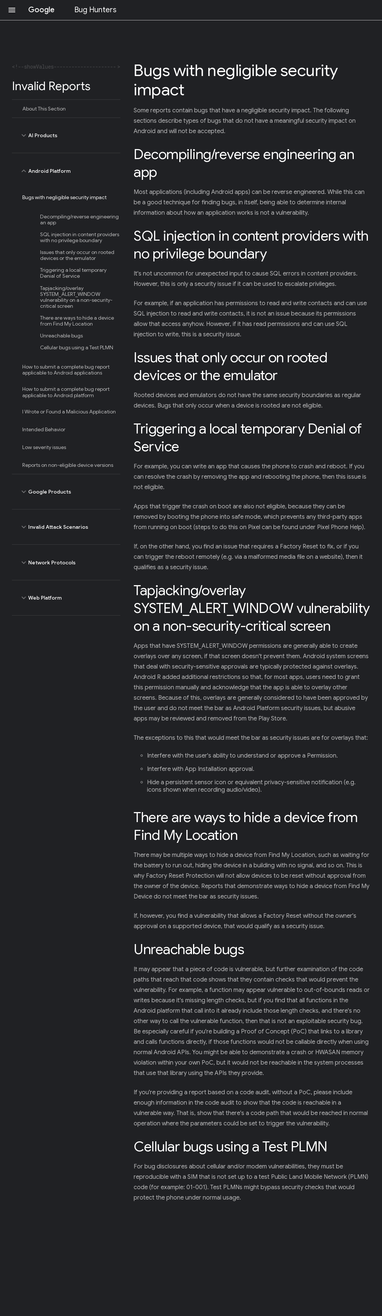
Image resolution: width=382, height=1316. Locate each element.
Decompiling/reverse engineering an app (79, 219)
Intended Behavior (43, 429)
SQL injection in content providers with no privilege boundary (79, 237)
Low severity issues (44, 447)
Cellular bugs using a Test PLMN (76, 347)
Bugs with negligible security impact (64, 197)
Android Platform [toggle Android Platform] (66, 170)
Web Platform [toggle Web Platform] (66, 597)
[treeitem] (66, 109)
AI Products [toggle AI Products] (66, 135)
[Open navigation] (12, 10)
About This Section (44, 108)
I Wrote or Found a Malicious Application (69, 411)
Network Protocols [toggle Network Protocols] (66, 562)
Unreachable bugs (61, 335)
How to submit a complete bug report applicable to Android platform (66, 392)
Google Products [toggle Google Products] (66, 491)
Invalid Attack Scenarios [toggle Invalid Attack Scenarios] (66, 526)
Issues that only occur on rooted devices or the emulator (77, 255)
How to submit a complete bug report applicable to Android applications (66, 369)
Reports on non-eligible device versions (67, 465)
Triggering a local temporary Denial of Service (73, 273)
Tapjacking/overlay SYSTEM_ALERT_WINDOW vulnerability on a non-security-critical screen (76, 297)
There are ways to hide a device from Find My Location (77, 320)
